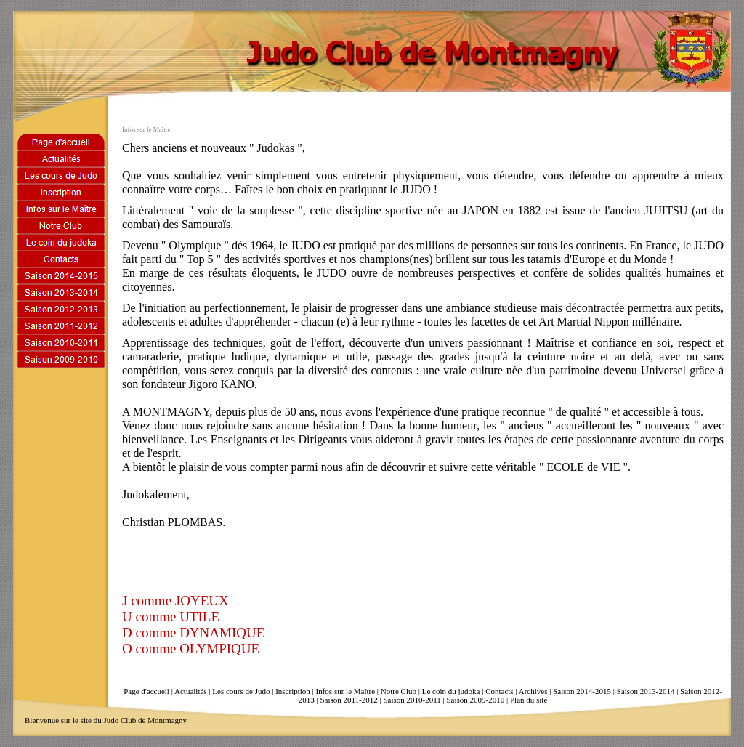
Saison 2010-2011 (411, 699)
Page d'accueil (146, 691)
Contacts (499, 691)
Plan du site (528, 699)
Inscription (292, 691)
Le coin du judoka (451, 691)
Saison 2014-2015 (582, 691)
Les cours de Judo (241, 691)
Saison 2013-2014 (646, 691)
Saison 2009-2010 (476, 699)
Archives (533, 691)
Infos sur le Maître (346, 691)
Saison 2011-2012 (348, 699)
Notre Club (398, 691)
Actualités (190, 691)
